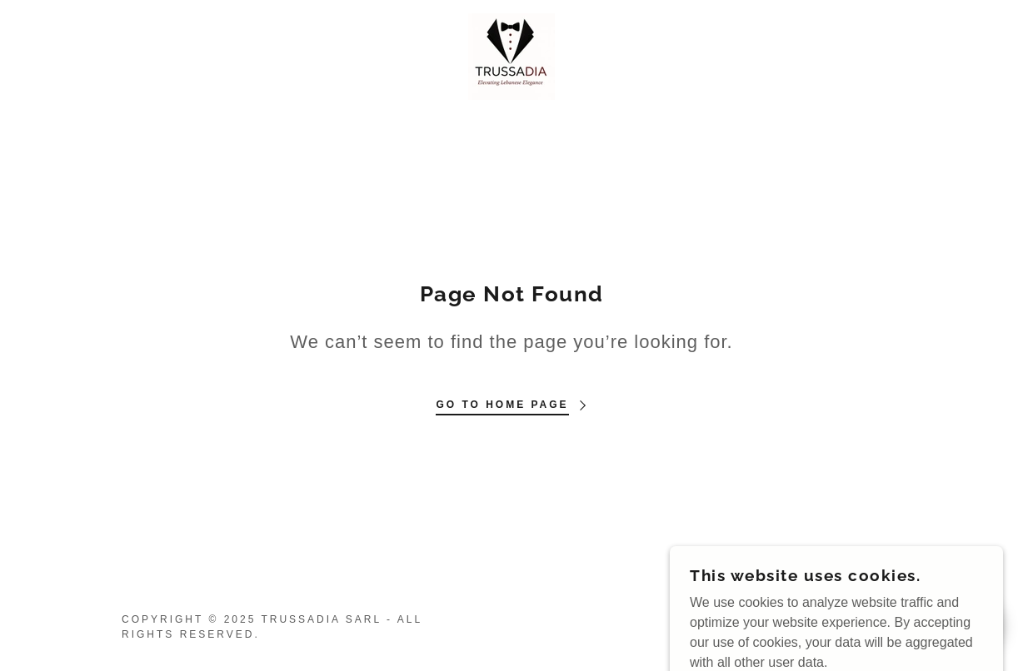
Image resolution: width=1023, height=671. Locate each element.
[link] (511, 55)
